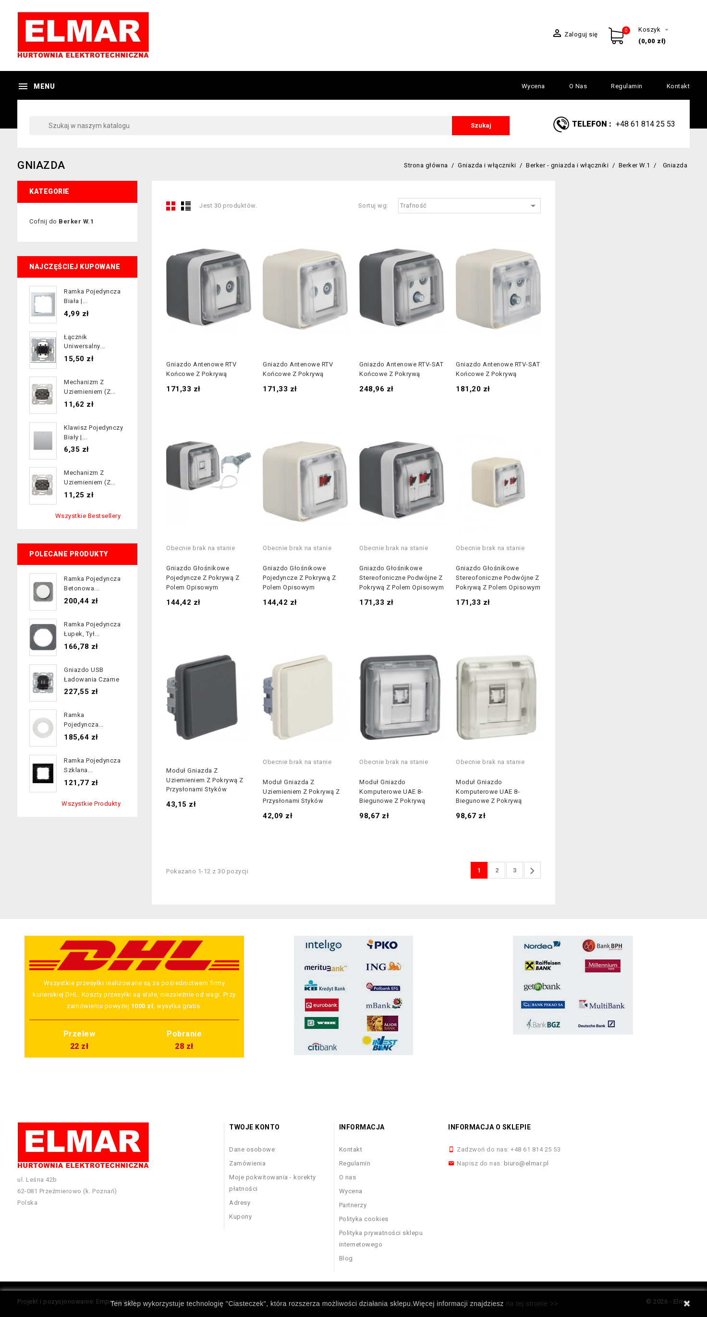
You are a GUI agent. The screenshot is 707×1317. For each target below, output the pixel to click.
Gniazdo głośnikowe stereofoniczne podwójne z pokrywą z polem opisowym (401, 577)
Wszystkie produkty (91, 803)
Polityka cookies (364, 1219)
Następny (532, 871)
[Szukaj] (269, 125)
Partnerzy (353, 1205)
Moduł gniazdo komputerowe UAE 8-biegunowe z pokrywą (392, 791)
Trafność (469, 206)
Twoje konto (254, 1127)
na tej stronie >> (532, 1303)
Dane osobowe (252, 1149)
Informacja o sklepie (489, 1127)
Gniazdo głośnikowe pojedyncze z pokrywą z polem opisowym (202, 577)
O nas (578, 86)
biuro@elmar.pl (526, 1163)
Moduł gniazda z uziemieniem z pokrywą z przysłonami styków (205, 780)
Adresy (239, 1202)
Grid (171, 206)
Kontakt (678, 86)
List (186, 206)
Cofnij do (61, 221)
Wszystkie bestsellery (88, 515)
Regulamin (627, 86)
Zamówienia (247, 1163)
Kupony (240, 1216)
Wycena (533, 86)
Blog (346, 1258)
